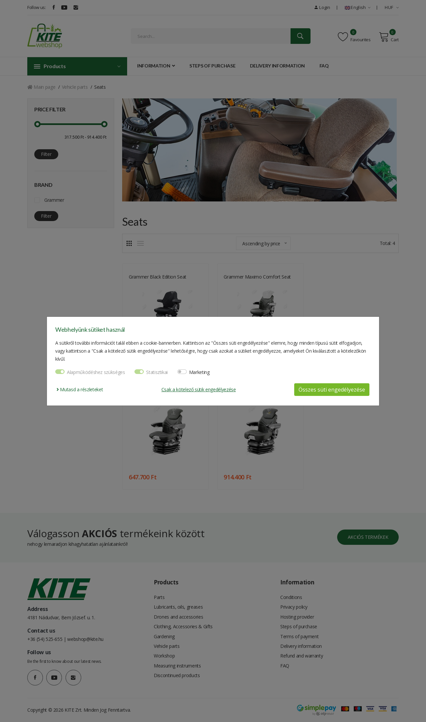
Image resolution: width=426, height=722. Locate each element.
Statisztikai (157, 372)
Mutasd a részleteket (80, 389)
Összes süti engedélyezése (332, 389)
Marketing (199, 372)
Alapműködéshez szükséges (96, 372)
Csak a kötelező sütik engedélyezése (198, 389)
